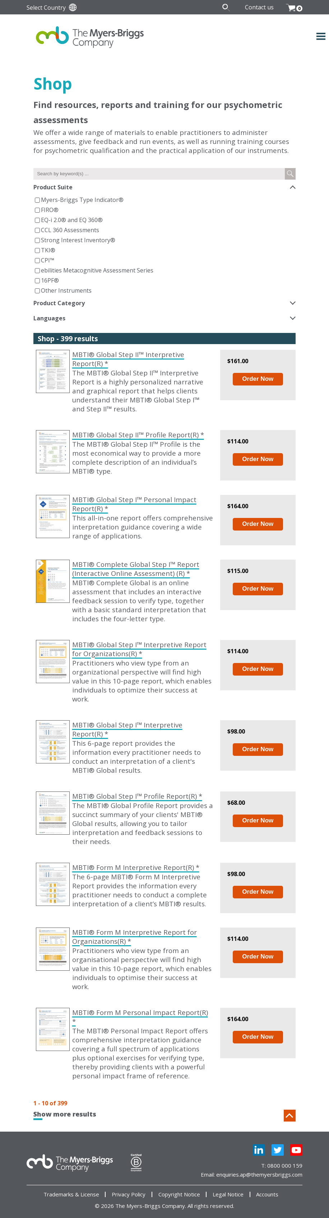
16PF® (50, 280)
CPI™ (47, 260)
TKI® (48, 250)
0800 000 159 (284, 1165)
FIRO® (50, 210)
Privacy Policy (128, 1194)
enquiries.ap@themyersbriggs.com (259, 1174)
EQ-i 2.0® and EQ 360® (72, 220)
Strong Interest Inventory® (78, 240)
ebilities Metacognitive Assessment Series (97, 270)
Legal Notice (228, 1194)
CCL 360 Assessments (70, 230)
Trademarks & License (71, 1194)
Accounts (267, 1194)
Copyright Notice (179, 1194)
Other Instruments (66, 290)
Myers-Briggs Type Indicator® (82, 200)
